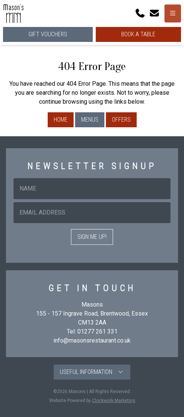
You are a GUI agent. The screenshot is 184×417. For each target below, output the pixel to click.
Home (61, 119)
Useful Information (92, 371)
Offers (121, 119)
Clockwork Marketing (113, 400)
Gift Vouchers (48, 34)
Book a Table (138, 34)
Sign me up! (92, 236)
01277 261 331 (97, 331)
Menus (89, 119)
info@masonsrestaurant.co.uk (92, 340)
